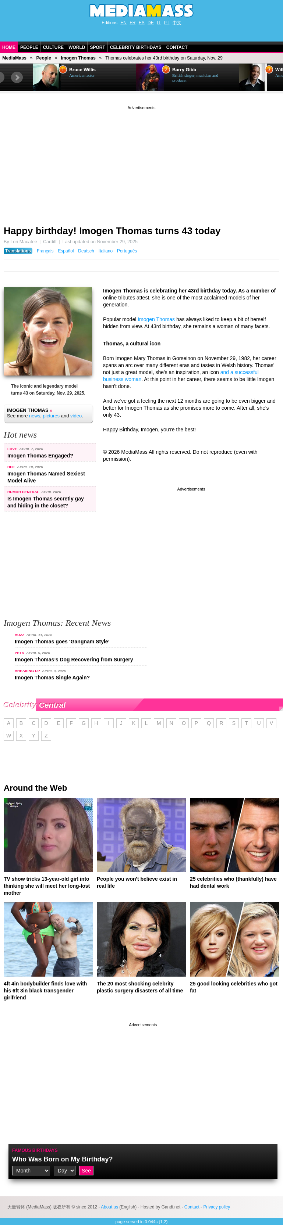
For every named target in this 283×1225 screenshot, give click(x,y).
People (29, 47)
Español (66, 251)
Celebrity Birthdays (136, 47)
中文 (177, 22)
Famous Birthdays (35, 1150)
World (76, 47)
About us (109, 1207)
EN (123, 22)
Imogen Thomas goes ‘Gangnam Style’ (62, 641)
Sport (97, 47)
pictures (51, 415)
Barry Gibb (184, 69)
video (76, 415)
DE (151, 22)
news (34, 415)
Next (17, 77)
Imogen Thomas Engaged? (40, 456)
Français (45, 251)
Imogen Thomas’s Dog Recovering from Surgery (74, 659)
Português (127, 251)
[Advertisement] (141, 162)
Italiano (106, 251)
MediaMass (14, 58)
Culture (53, 47)
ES (142, 22)
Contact (177, 47)
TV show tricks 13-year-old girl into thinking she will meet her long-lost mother (47, 886)
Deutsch (86, 251)
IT (159, 22)
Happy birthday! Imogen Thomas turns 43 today (112, 230)
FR (132, 22)
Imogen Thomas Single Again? (52, 677)
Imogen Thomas (78, 58)
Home (8, 47)
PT (166, 22)
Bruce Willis (82, 69)
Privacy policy (216, 1207)
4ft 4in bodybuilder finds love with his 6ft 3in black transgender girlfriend (45, 991)
